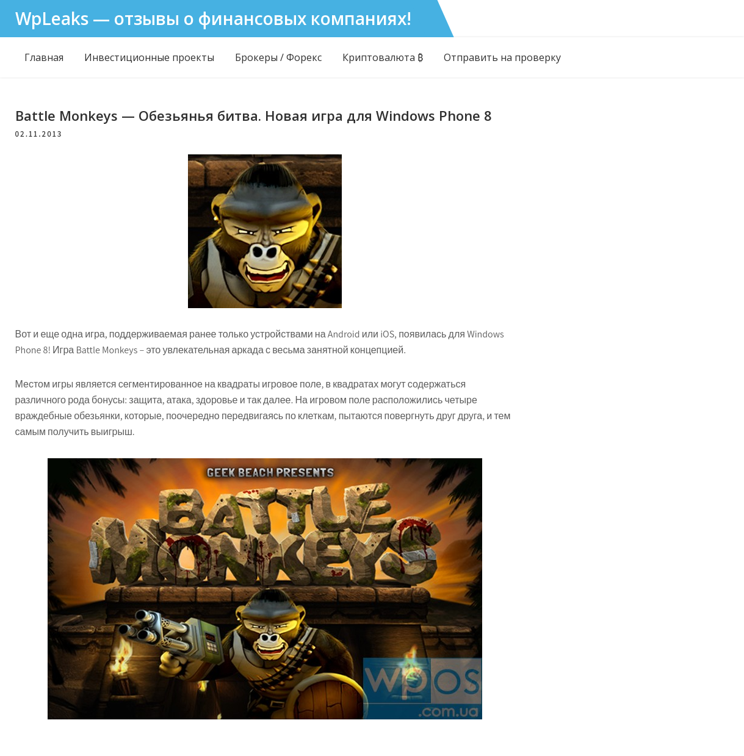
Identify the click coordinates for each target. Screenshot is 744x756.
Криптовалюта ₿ (382, 57)
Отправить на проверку (502, 57)
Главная (43, 57)
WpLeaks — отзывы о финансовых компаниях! (213, 18)
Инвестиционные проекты (149, 57)
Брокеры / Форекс (278, 57)
